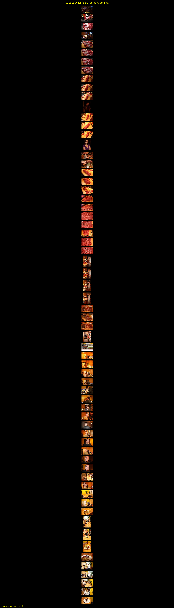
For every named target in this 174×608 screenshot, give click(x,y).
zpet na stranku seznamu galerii (12, 606)
